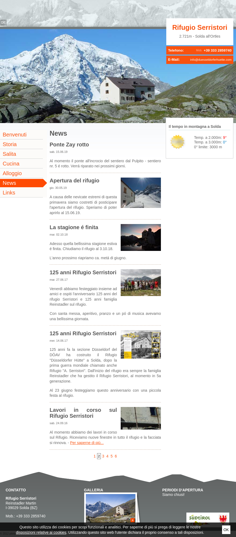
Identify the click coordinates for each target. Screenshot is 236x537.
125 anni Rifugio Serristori (83, 272)
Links (9, 193)
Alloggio (12, 173)
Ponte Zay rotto (69, 144)
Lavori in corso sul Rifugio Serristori (83, 413)
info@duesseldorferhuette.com (210, 59)
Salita (9, 154)
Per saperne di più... (87, 443)
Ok (226, 530)
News (9, 183)
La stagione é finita (74, 227)
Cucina (11, 164)
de (3, 22)
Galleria (93, 490)
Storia (10, 144)
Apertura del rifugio (74, 180)
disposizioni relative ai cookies (41, 532)
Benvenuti (15, 135)
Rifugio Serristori (199, 27)
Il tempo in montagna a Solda (195, 126)
